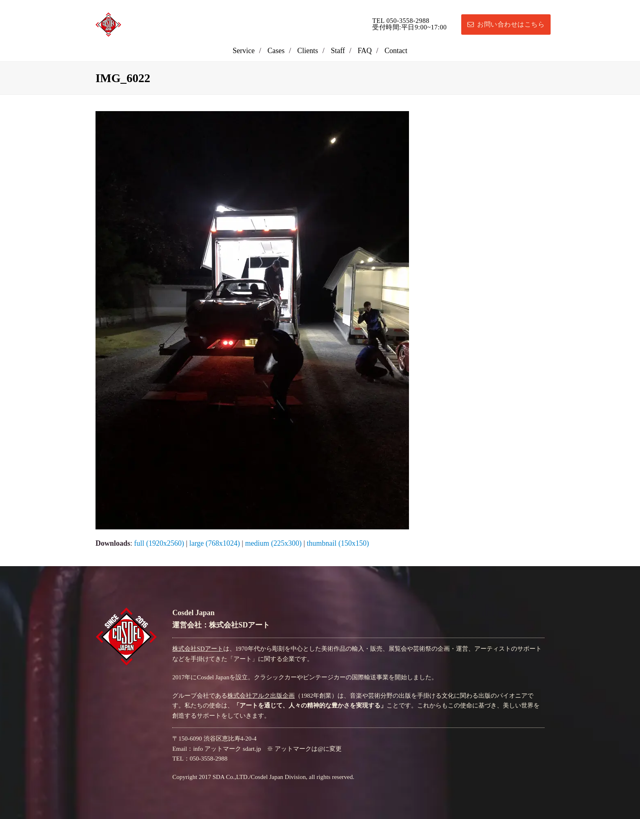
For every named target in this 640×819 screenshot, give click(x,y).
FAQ (365, 51)
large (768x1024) (214, 543)
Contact (395, 51)
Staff (338, 51)
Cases (275, 51)
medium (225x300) (273, 543)
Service (244, 51)
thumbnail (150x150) (338, 543)
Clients (307, 51)
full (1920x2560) (159, 543)
